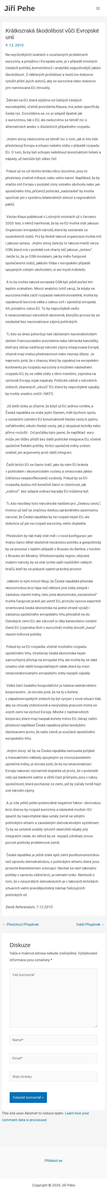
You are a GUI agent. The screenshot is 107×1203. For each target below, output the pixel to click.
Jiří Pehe (19, 8)
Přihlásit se (53, 1160)
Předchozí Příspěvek (20, 924)
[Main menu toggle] (98, 8)
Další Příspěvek (91, 924)
